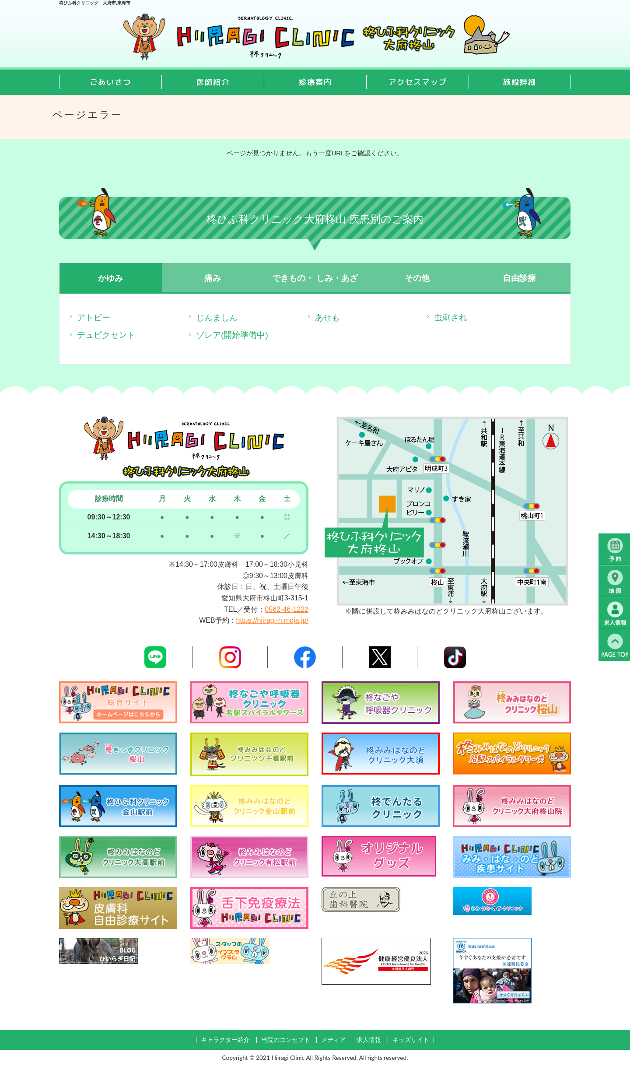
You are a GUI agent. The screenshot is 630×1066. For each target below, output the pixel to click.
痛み (212, 278)
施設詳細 (519, 82)
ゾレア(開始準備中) (232, 335)
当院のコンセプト (285, 1040)
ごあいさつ (110, 82)
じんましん (217, 317)
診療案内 (315, 82)
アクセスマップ (417, 82)
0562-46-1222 (286, 609)
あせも (327, 317)
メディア (333, 1040)
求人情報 (369, 1040)
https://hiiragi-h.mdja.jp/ (272, 620)
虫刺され (450, 317)
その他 (417, 278)
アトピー (93, 317)
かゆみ (110, 278)
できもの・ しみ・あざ (314, 278)
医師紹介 (213, 82)
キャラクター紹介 (225, 1040)
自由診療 (519, 278)
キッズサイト (410, 1040)
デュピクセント (106, 335)
